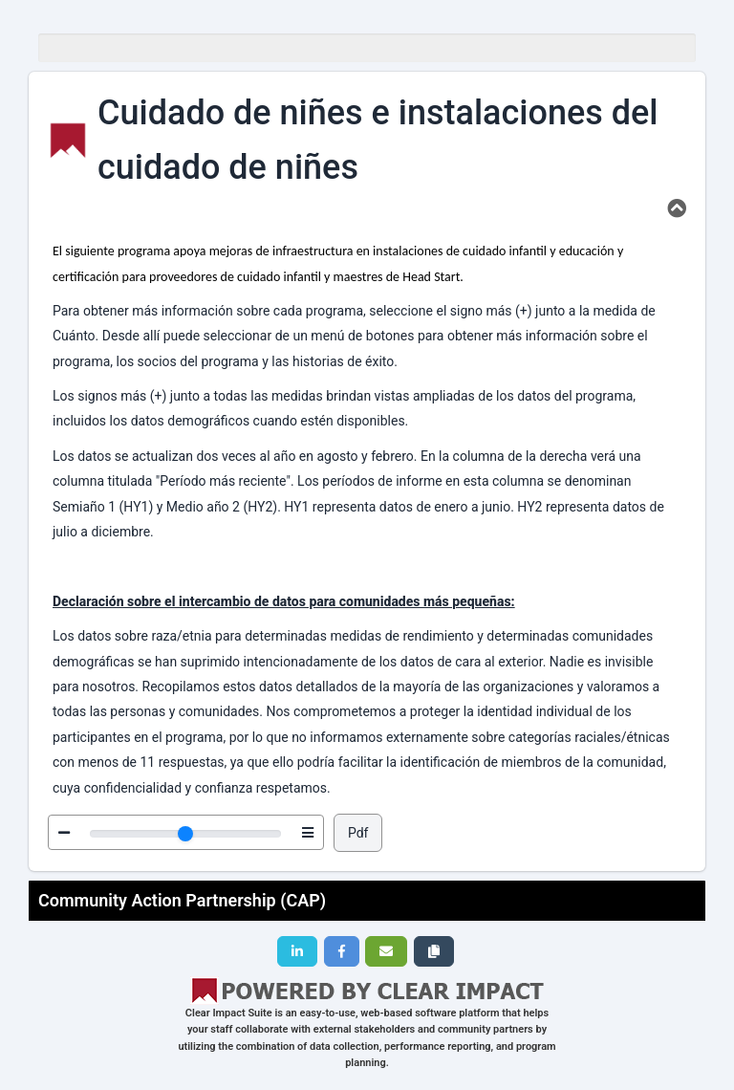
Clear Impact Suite (228, 1013)
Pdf (358, 832)
